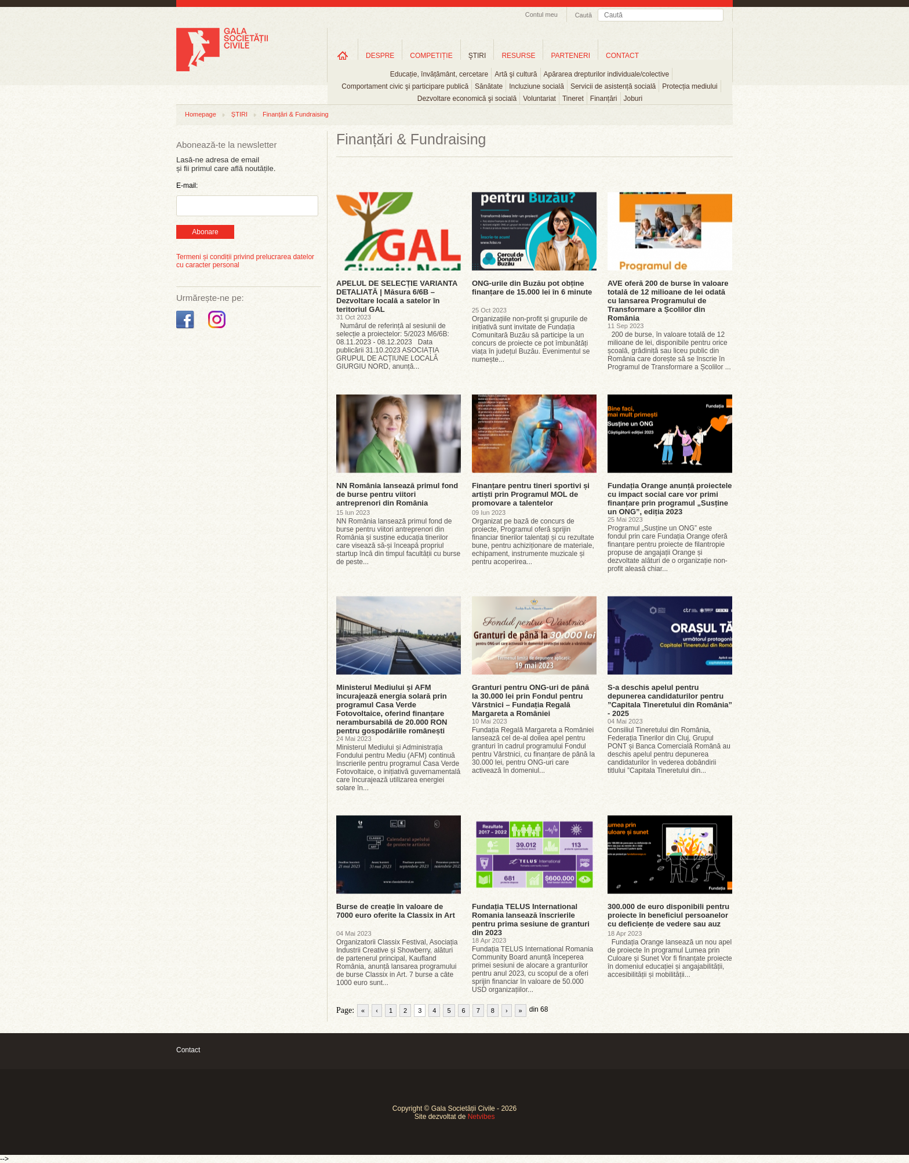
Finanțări (603, 99)
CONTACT (622, 56)
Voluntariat (539, 99)
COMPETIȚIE (431, 56)
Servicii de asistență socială (613, 86)
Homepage (200, 114)
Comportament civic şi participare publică (404, 86)
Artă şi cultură (516, 74)
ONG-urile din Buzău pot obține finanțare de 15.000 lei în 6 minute (532, 287)
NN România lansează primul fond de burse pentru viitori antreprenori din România (397, 494)
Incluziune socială (536, 86)
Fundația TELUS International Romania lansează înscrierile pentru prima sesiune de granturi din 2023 (531, 919)
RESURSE (518, 56)
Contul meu (541, 14)
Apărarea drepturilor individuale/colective (607, 74)
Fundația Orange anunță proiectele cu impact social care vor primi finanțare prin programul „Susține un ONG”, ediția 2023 (670, 498)
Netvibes (481, 1117)
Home (342, 55)
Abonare (205, 232)
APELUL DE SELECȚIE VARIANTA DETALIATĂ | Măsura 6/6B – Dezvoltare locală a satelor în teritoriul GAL (396, 296)
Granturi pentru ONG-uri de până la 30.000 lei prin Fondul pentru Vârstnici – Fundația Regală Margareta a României (530, 700)
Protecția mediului (689, 86)
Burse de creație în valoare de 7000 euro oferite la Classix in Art (395, 911)
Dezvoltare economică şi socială (467, 99)
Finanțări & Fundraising (296, 114)
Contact (188, 1050)
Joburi (633, 99)
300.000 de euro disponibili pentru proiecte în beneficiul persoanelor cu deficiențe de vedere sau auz (668, 915)
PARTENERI (570, 56)
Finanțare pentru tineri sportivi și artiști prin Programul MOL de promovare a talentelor (531, 494)
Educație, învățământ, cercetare (439, 74)
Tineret (573, 99)
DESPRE (380, 56)
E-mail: (187, 185)
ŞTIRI (477, 56)
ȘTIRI (239, 114)
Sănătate (489, 86)
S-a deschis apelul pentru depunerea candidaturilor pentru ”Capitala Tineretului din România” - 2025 (670, 700)
